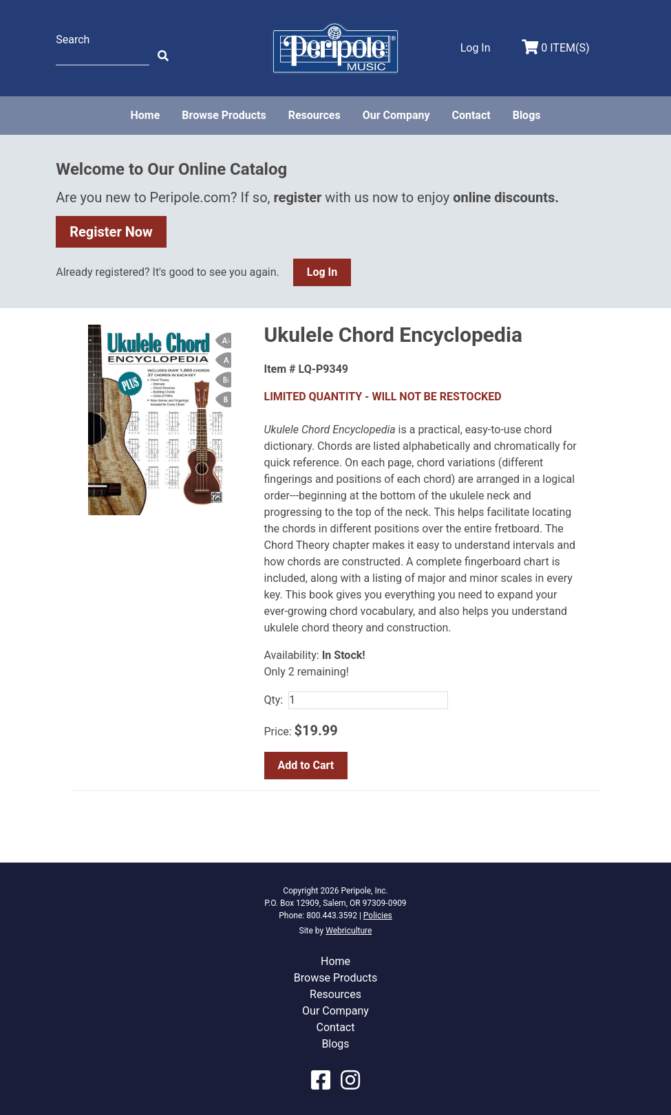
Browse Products (224, 115)
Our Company (396, 115)
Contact (470, 115)
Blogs (527, 115)
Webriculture (349, 930)
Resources (314, 115)
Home (145, 115)
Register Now (111, 232)
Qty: (274, 699)
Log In (322, 272)
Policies (377, 915)
